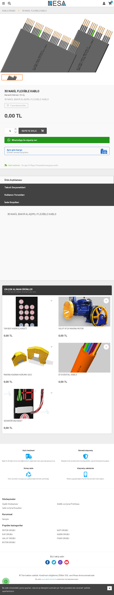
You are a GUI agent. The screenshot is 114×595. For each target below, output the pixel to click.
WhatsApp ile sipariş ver (22, 140)
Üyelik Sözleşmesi (10, 504)
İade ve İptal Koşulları (12, 508)
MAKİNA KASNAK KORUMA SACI (18, 374)
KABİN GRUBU (63, 534)
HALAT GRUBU (8, 538)
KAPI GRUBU (62, 530)
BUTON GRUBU (8, 542)
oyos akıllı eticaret (48, 579)
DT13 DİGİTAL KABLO (67, 374)
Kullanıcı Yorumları (14, 194)
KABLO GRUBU (8, 10)
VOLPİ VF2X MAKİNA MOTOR (71, 328)
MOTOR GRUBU (8, 530)
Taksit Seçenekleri (14, 187)
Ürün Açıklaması (13, 179)
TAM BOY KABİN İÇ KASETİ (15, 328)
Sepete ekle (33, 131)
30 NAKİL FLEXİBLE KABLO (34, 10)
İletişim (5, 519)
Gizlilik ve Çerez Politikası (68, 504)
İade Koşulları (11, 202)
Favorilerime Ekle (16, 105)
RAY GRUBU (7, 534)
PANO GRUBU (63, 538)
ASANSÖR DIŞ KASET (13, 420)
